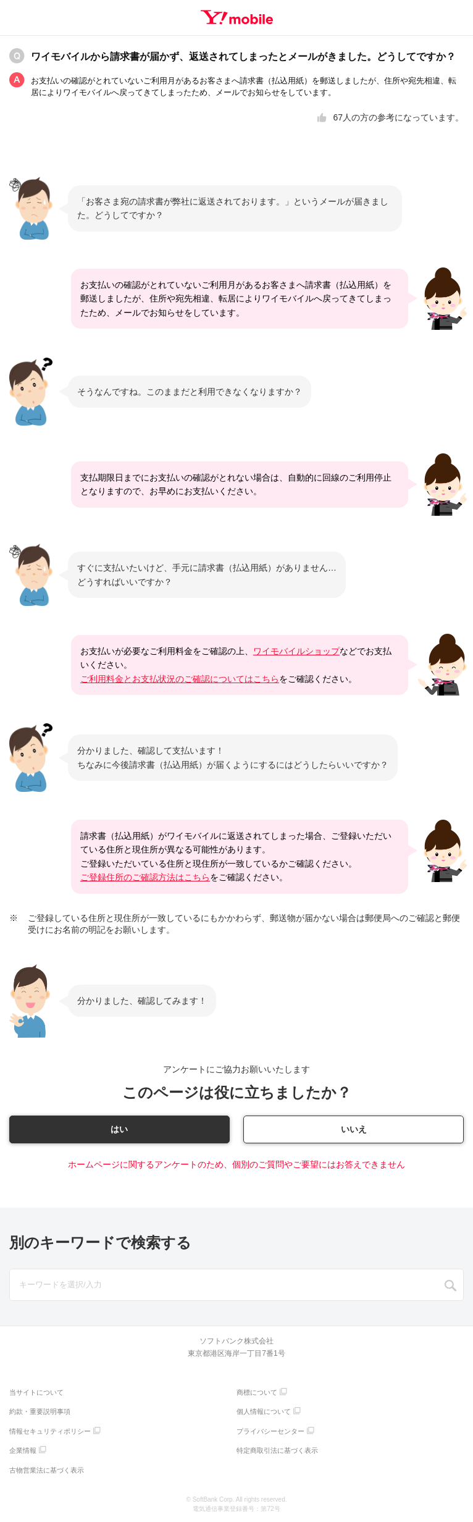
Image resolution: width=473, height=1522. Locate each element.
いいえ (354, 1129)
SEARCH (450, 1286)
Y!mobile (237, 17)
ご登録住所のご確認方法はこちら (145, 877)
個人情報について (263, 1412)
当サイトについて (36, 1392)
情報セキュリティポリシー (50, 1431)
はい (119, 1129)
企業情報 (22, 1451)
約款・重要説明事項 (39, 1412)
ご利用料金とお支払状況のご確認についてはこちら (179, 679)
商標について (256, 1392)
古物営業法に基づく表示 (46, 1470)
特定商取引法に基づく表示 (277, 1451)
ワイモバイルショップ (296, 651)
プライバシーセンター (270, 1431)
